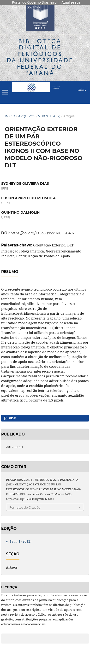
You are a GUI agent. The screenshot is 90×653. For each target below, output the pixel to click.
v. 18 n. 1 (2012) (49, 116)
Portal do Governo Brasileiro (34, 2)
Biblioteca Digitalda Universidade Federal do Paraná (40, 57)
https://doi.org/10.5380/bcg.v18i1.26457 (42, 233)
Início (10, 116)
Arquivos (26, 116)
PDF (12, 418)
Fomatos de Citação (24, 507)
